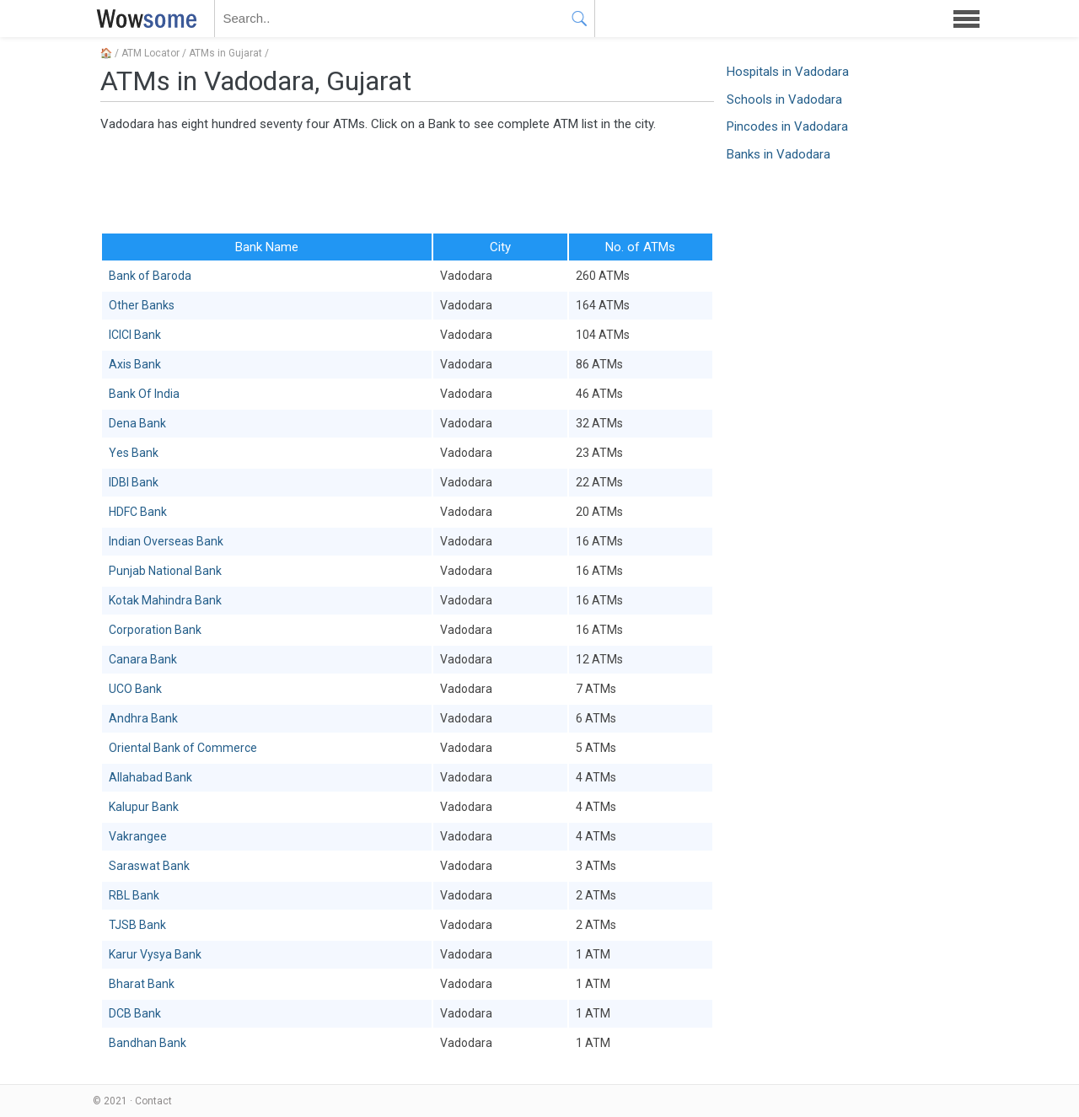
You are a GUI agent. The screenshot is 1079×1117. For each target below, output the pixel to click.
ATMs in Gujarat (225, 53)
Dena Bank (137, 423)
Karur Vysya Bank (155, 954)
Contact (153, 1101)
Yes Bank (133, 452)
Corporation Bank (155, 629)
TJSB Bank (137, 925)
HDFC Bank (138, 511)
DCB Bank (135, 1013)
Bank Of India (144, 393)
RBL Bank (134, 895)
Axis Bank (135, 364)
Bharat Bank (141, 984)
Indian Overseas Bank (166, 541)
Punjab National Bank (165, 570)
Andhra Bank (143, 718)
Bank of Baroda (150, 275)
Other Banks (141, 305)
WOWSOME (143, 18)
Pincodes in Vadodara (787, 126)
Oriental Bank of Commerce (183, 748)
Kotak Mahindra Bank (165, 600)
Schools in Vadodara (784, 99)
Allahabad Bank (150, 777)
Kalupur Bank (144, 807)
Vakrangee (138, 836)
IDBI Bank (133, 482)
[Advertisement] (407, 181)
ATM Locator (150, 53)
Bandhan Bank (147, 1043)
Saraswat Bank (149, 866)
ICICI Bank (135, 334)
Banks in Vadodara (778, 154)
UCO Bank (135, 688)
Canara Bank (143, 659)
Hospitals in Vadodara (788, 71)
